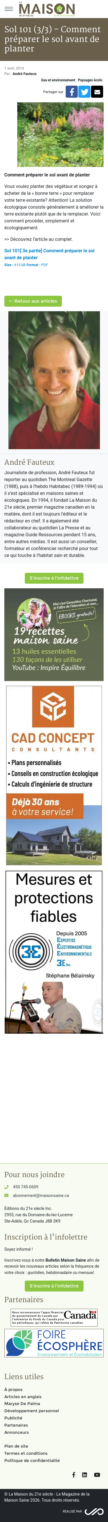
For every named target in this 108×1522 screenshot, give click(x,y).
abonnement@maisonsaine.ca (41, 1195)
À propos (13, 1389)
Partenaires (16, 1425)
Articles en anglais (22, 1396)
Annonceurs (16, 1432)
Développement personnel (31, 1410)
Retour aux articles (33, 301)
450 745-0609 (25, 1187)
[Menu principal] (8, 9)
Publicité (13, 1418)
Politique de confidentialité (32, 1460)
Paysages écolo (90, 80)
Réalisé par (72, 1511)
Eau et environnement (58, 80)
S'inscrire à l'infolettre (54, 578)
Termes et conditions (26, 1453)
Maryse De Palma (22, 1403)
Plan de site (16, 1446)
